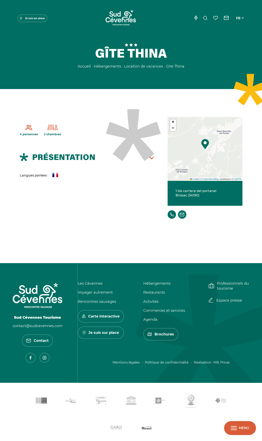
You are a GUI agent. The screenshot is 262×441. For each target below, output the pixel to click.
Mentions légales (126, 362)
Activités (151, 301)
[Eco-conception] (195, 18)
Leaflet (194, 179)
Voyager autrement (95, 292)
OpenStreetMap (211, 179)
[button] (205, 144)
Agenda (150, 319)
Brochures (161, 334)
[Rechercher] (205, 18)
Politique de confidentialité (167, 362)
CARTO (237, 179)
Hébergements (157, 283)
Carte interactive (101, 316)
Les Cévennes (90, 283)
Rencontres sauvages (97, 301)
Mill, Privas (222, 362)
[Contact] (226, 18)
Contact (37, 340)
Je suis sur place (32, 18)
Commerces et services (164, 310)
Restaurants (154, 292)
